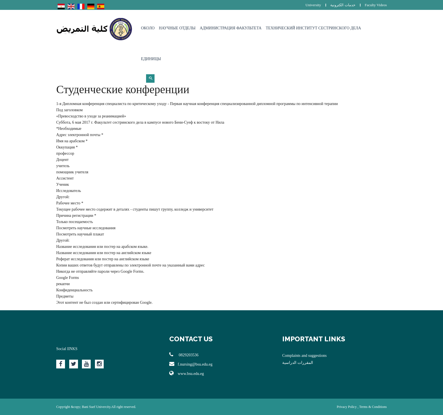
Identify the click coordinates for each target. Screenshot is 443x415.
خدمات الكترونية (342, 5)
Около (148, 28)
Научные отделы (177, 28)
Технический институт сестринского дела (313, 28)
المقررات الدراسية (297, 363)
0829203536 (184, 354)
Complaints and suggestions (304, 355)
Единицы (151, 59)
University (313, 5)
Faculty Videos (376, 5)
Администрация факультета (231, 28)
